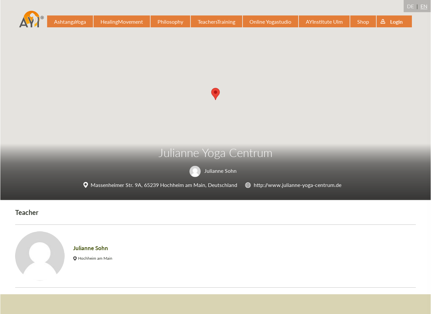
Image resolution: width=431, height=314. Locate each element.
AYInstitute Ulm (324, 21)
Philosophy (170, 21)
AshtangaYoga (70, 21)
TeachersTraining (216, 21)
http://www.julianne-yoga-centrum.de (297, 185)
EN (423, 6)
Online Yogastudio (270, 21)
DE (410, 6)
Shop (363, 21)
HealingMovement (122, 21)
